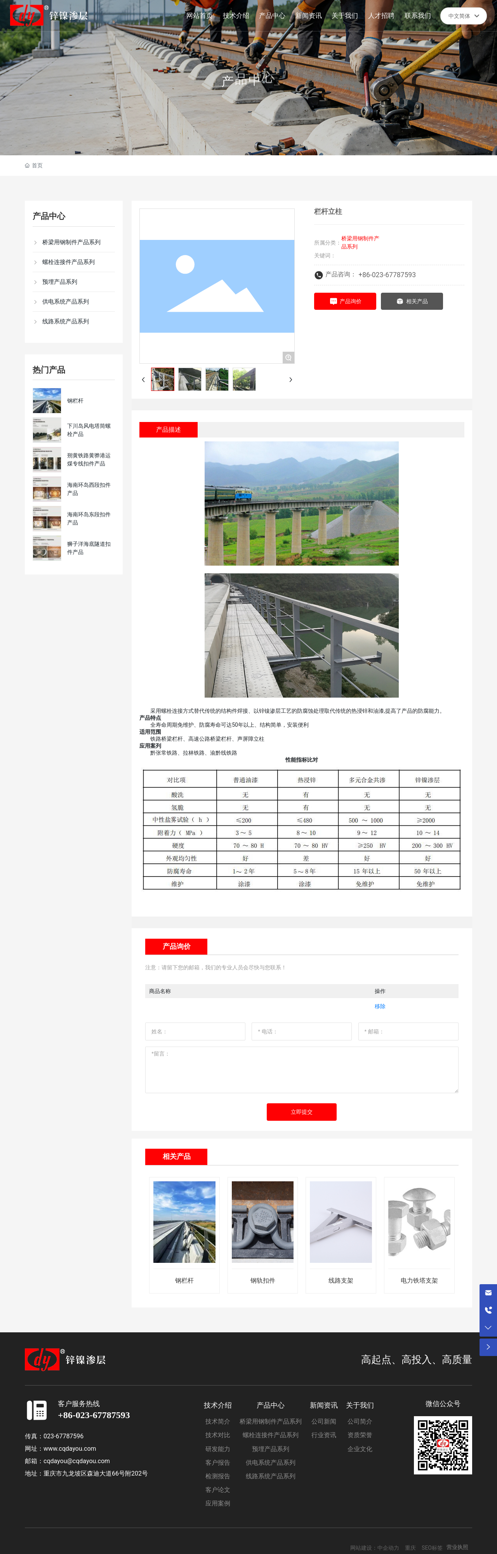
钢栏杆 (75, 401)
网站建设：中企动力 (374, 1548)
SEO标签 (432, 1548)
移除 (380, 1006)
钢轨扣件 (262, 1280)
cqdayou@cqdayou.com (76, 1461)
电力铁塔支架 (419, 1280)
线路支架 (340, 1280)
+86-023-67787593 (387, 275)
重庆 (410, 1548)
